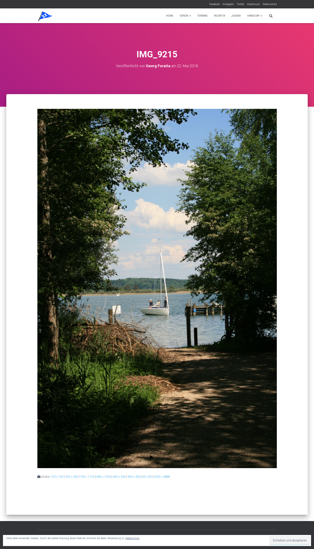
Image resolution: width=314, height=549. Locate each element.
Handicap (254, 15)
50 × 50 (147, 476)
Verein (185, 15)
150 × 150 (57, 476)
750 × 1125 (87, 476)
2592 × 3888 (162, 476)
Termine (202, 15)
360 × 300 (133, 476)
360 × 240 (119, 476)
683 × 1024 (103, 476)
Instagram (228, 4)
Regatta (219, 15)
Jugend (236, 15)
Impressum (253, 4)
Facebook (214, 4)
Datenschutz (270, 4)
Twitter (240, 4)
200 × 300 (71, 476)
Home (169, 15)
